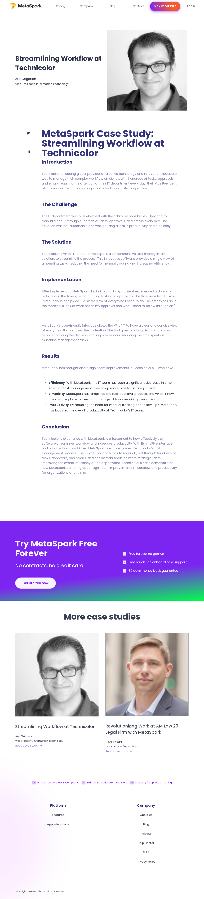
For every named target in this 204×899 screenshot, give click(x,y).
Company (86, 6)
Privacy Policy (146, 864)
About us (146, 817)
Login (191, 6)
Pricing (60, 6)
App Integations (58, 826)
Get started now (35, 585)
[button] (86, 6)
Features (58, 817)
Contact (138, 6)
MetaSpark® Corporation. (51, 891)
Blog (112, 6)
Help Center (146, 845)
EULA (146, 855)
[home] (22, 6)
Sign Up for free (165, 6)
